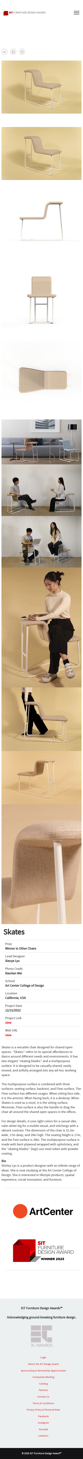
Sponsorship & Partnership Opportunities (43, 1370)
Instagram (43, 1422)
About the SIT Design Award (43, 1364)
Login (43, 1357)
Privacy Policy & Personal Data (43, 1409)
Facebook (43, 1416)
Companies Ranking (43, 1377)
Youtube (43, 1429)
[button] (4, 51)
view (8, 1023)
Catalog (43, 1383)
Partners (43, 1390)
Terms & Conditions (43, 1403)
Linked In (43, 1435)
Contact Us (43, 1396)
